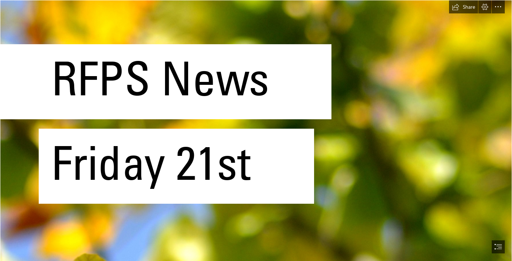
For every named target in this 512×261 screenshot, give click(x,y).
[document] (256, 130)
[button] (463, 6)
